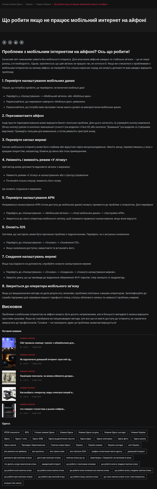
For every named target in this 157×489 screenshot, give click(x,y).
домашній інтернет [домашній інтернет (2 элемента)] (136, 451)
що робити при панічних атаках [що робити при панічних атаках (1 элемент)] (18, 477)
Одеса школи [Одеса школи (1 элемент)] (10, 445)
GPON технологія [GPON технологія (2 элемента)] (12, 432)
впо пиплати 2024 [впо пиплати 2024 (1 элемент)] (78, 451)
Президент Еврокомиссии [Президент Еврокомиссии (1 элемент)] (33, 445)
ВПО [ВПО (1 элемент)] (27, 432)
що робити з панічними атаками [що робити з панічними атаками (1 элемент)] (81, 464)
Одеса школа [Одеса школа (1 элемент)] (140, 439)
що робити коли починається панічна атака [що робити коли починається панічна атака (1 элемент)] (89, 470)
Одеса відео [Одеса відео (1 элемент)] (85, 439)
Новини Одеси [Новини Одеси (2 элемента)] (66, 432)
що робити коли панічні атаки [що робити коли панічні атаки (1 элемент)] (50, 470)
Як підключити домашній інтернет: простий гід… (46, 359)
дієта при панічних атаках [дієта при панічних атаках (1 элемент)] (49, 458)
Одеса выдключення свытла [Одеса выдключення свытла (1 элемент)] (61, 439)
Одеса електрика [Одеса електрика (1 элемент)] (104, 439)
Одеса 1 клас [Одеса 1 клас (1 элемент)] (21, 439)
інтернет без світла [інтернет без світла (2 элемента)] (12, 483)
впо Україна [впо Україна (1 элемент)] (133, 445)
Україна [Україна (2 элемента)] (79, 445)
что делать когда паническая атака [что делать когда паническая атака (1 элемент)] (20, 464)
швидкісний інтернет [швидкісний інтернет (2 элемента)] (51, 464)
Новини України (27, 338)
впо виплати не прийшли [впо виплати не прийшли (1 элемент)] (15, 451)
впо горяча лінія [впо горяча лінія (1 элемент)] (57, 451)
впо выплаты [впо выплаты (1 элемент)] (38, 451)
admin (26, 347)
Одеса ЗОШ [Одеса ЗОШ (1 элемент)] (38, 439)
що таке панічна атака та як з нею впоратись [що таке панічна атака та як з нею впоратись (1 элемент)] (124, 477)
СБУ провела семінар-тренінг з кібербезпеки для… (47, 343)
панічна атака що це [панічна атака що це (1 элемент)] (75, 458)
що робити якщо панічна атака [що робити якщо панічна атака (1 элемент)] (84, 477)
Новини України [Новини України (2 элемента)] (138, 432)
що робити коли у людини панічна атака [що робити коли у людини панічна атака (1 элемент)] (133, 470)
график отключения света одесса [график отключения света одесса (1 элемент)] (107, 451)
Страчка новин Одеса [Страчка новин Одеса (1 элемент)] (60, 445)
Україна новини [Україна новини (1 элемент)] (95, 445)
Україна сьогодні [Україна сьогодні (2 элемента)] (115, 445)
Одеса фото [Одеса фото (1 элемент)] (123, 439)
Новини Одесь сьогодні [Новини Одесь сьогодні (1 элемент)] (115, 432)
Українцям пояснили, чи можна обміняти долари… (47, 376)
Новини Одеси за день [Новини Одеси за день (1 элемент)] (88, 432)
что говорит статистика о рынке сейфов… (42, 409)
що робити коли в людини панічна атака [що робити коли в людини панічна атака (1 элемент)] (119, 464)
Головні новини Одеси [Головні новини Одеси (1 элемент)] (44, 432)
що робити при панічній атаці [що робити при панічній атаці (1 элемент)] (51, 477)
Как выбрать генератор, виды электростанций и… (47, 392)
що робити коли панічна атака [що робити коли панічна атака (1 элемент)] (18, 470)
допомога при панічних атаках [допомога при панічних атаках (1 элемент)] (18, 458)
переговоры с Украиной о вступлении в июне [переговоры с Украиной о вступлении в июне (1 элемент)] (110, 458)
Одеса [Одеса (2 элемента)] (7, 439)
